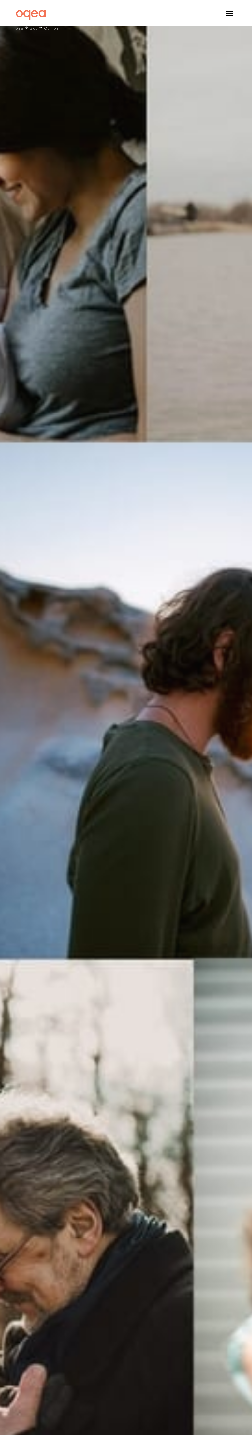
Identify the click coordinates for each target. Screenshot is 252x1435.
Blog (33, 28)
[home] (29, 13)
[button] (229, 13)
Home (18, 28)
